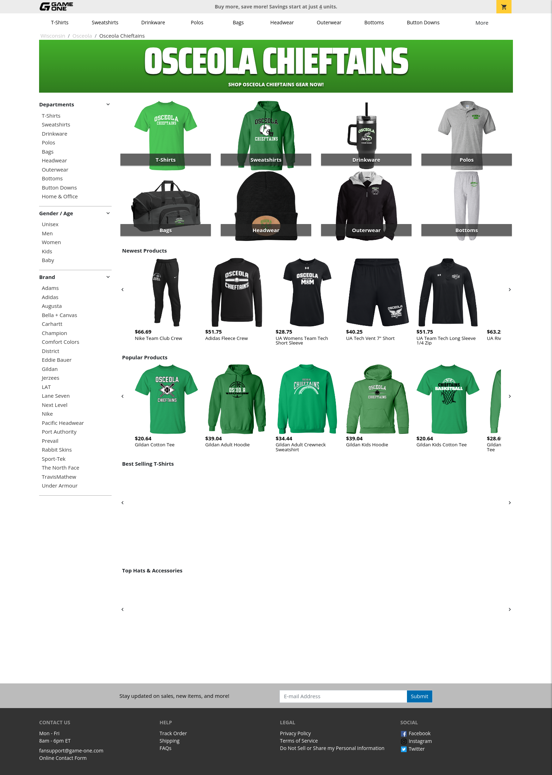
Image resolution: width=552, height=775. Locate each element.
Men (47, 233)
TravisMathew (59, 477)
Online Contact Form (63, 758)
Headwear (282, 22)
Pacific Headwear (63, 423)
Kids (47, 251)
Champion (54, 333)
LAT (46, 387)
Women (51, 242)
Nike (47, 414)
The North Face (60, 468)
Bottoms (374, 22)
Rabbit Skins (57, 450)
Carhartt (52, 324)
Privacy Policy (295, 733)
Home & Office (60, 196)
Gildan (50, 369)
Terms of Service (299, 740)
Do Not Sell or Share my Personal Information (332, 748)
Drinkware (153, 22)
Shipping (169, 740)
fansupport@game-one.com (71, 750)
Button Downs (423, 22)
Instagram (416, 741)
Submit (419, 696)
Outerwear (329, 22)
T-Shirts (59, 22)
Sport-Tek (53, 459)
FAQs (165, 748)
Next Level (55, 405)
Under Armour (60, 486)
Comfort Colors (60, 342)
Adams (50, 288)
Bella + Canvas (59, 315)
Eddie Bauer (57, 360)
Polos (197, 22)
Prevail (50, 441)
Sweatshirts (105, 22)
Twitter (412, 748)
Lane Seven (56, 396)
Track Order (173, 733)
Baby (48, 260)
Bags (238, 22)
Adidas (50, 297)
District (50, 351)
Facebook (415, 733)
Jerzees (50, 378)
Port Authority (59, 432)
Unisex (50, 224)
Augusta (52, 306)
